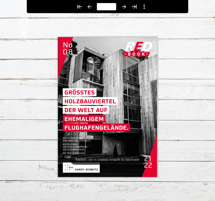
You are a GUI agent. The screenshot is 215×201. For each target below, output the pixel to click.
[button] (79, 7)
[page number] (106, 6)
